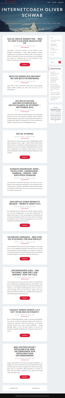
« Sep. (55, 121)
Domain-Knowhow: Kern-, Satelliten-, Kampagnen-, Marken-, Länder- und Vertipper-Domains (25, 172)
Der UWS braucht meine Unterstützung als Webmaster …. (55, 98)
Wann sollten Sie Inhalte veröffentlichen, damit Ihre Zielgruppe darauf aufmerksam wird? (55, 87)
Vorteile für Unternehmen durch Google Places (54, 73)
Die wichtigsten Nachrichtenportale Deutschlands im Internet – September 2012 (25, 104)
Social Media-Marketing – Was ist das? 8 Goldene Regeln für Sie (24, 41)
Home (49, 2)
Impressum (60, 2)
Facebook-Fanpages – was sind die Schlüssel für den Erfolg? (25, 238)
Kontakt (54, 2)
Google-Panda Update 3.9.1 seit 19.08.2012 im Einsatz (25, 311)
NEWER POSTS (14, 388)
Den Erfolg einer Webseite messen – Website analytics (24, 203)
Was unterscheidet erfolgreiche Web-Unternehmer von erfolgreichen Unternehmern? (25, 351)
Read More (26, 64)
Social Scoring (25, 134)
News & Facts (53, 52)
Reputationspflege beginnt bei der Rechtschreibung (25, 77)
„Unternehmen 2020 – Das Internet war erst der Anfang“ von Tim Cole (25, 272)
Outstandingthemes (44, 396)
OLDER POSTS (36, 388)
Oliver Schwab (20, 45)
